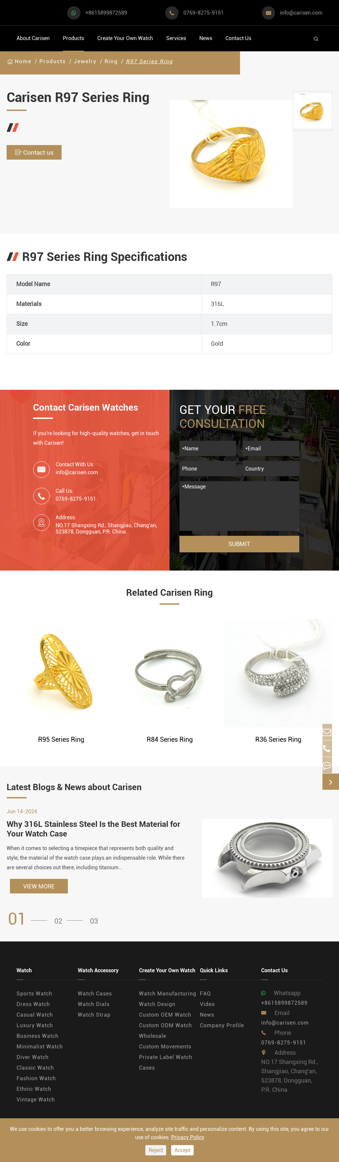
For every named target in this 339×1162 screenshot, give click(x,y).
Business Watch (38, 1039)
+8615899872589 (106, 13)
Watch (24, 974)
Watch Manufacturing (167, 997)
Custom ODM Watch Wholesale (165, 1034)
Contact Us (238, 38)
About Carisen (33, 38)
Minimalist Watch (40, 1050)
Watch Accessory (98, 974)
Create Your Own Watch (125, 38)
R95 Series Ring (61, 739)
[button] (30, 922)
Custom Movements (165, 1050)
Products (73, 38)
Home (23, 61)
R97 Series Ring (149, 61)
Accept (182, 1150)
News (205, 38)
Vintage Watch (36, 1103)
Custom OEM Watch (165, 1018)
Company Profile (222, 1029)
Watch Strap (94, 1018)
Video (207, 1007)
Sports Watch (34, 997)
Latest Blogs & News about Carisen (101, 789)
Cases (147, 1071)
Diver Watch (33, 1060)
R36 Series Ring (278, 739)
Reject (156, 1150)
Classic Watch (35, 1071)
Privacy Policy (187, 1137)
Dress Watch (33, 1007)
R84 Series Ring (170, 739)
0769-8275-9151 (203, 13)
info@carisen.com (301, 13)
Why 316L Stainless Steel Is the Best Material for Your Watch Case (93, 832)
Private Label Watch (165, 1060)
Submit (239, 543)
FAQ (205, 997)
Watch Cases (95, 997)
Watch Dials (94, 1007)
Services (176, 38)
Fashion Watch (36, 1082)
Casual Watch (35, 1018)
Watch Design (157, 1007)
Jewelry (85, 61)
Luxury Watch (35, 1029)
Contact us (43, 152)
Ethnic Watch (34, 1092)
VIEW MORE (39, 889)
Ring (111, 61)
